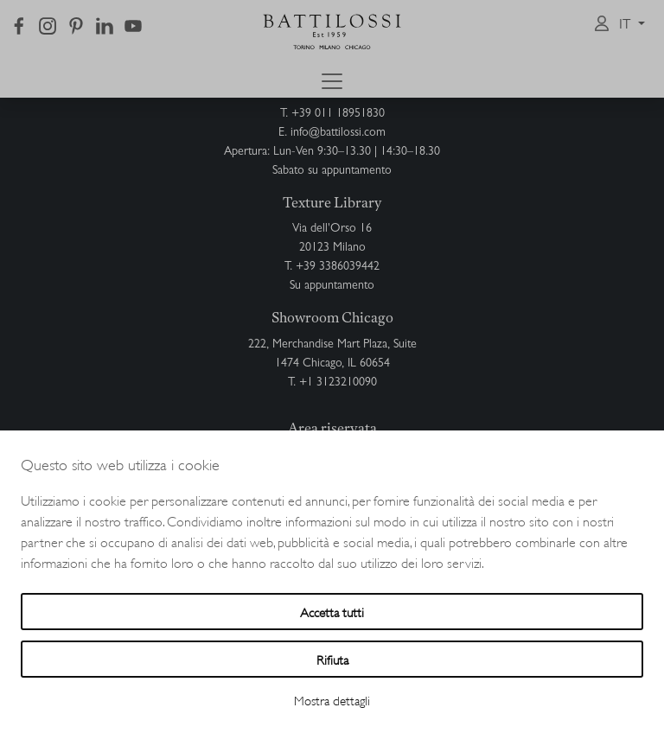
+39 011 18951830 (338, 114)
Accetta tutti (332, 612)
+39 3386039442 (338, 267)
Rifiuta (332, 659)
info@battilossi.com (338, 133)
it (627, 26)
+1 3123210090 (338, 383)
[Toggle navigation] (332, 81)
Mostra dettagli (332, 700)
